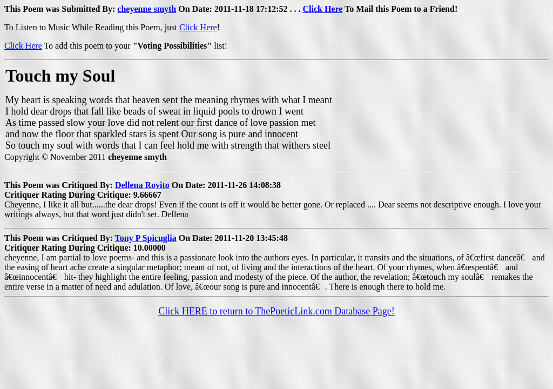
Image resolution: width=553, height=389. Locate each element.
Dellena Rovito (142, 185)
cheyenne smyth (146, 9)
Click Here (322, 9)
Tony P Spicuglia (146, 238)
